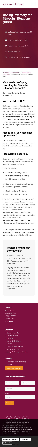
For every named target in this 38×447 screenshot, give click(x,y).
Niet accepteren (25, 439)
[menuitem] (32, 4)
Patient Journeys (12, 336)
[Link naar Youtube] (8, 322)
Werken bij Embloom (13, 341)
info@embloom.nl (10, 318)
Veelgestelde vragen (13, 349)
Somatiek (10, 364)
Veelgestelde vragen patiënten (17, 352)
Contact (9, 344)
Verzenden (9, 403)
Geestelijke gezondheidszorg (16, 362)
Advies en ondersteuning (15, 346)
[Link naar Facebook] (6, 322)
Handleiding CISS (14, 52)
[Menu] (32, 4)
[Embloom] (16, 4)
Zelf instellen (7, 443)
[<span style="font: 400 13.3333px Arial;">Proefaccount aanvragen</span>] (14, 368)
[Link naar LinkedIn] (10, 322)
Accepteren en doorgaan (10, 439)
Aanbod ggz (6, 72)
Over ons (10, 338)
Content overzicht (15, 72)
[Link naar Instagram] (12, 322)
